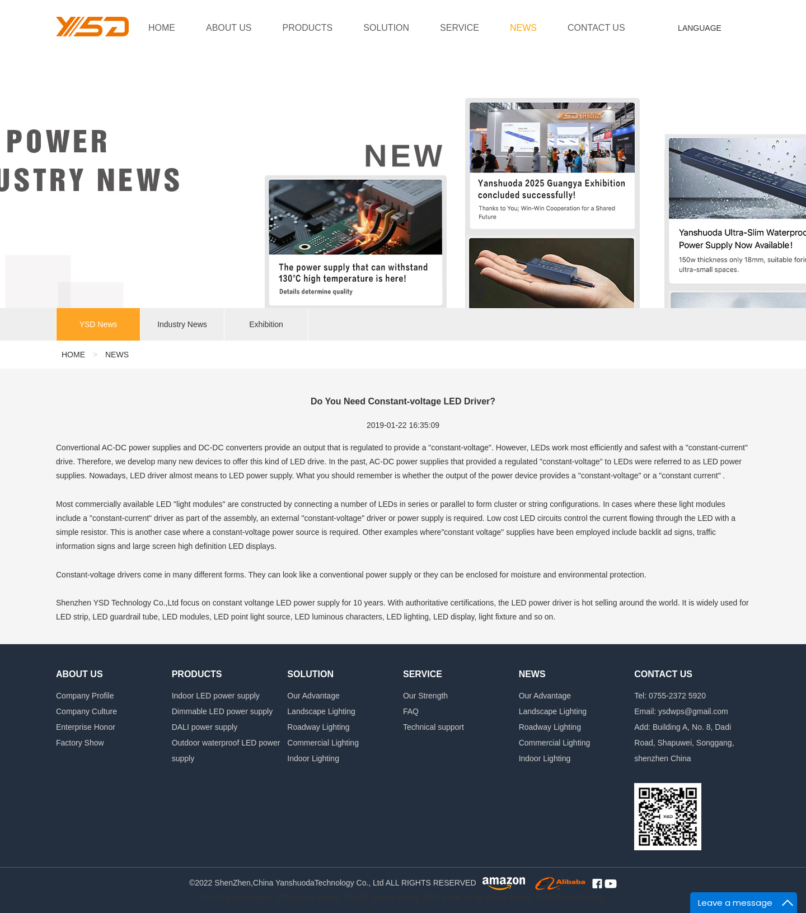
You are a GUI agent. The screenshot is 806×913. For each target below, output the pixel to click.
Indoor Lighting (313, 758)
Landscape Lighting (321, 711)
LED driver (441, 897)
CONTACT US (596, 27)
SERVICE (459, 27)
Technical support (433, 727)
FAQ (411, 711)
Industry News (182, 324)
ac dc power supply (498, 897)
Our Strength (425, 695)
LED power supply (308, 897)
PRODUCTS (308, 27)
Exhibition (266, 324)
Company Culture (86, 711)
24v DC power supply (381, 897)
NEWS (523, 27)
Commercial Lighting (323, 742)
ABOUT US (229, 27)
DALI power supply (205, 727)
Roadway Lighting (318, 727)
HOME (161, 27)
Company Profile (85, 695)
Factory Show (80, 742)
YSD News (98, 324)
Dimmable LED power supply (222, 711)
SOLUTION (386, 27)
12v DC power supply (235, 897)
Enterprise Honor (85, 727)
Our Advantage (313, 695)
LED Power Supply (571, 897)
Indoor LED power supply (216, 695)
